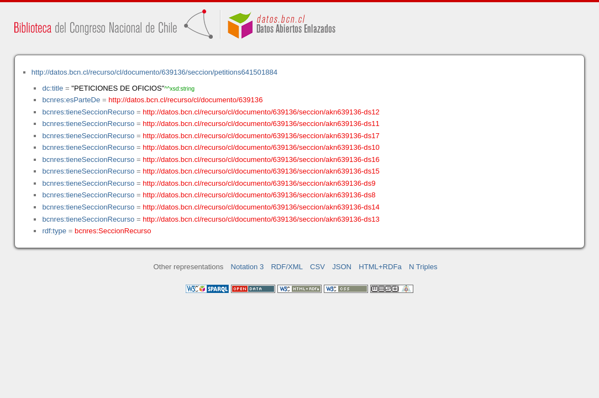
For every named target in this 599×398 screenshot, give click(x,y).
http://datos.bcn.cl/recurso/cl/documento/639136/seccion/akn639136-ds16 (261, 159)
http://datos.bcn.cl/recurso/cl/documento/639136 (185, 100)
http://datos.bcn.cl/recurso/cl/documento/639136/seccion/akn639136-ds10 (261, 147)
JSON (341, 267)
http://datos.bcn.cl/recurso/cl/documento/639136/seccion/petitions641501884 (154, 72)
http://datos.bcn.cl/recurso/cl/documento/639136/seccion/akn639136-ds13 (261, 219)
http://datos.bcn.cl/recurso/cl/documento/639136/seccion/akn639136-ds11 (261, 123)
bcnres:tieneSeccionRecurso (88, 112)
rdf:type (54, 231)
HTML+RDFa (380, 267)
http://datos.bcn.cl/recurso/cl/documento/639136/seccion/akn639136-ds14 (261, 207)
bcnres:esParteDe (71, 100)
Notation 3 (247, 267)
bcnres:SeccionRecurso (113, 231)
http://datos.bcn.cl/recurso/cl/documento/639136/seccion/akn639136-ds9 (259, 183)
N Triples (423, 267)
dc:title (52, 88)
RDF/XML (287, 267)
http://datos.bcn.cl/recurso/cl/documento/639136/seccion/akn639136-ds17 (261, 136)
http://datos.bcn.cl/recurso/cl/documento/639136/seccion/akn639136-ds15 (261, 171)
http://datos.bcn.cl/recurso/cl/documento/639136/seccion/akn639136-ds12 (261, 112)
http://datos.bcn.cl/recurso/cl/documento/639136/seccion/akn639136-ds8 (259, 195)
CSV (317, 267)
